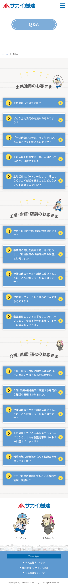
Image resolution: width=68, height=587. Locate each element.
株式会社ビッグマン (35, 572)
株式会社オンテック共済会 (35, 567)
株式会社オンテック (35, 562)
